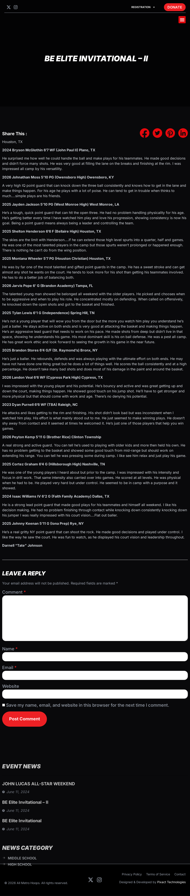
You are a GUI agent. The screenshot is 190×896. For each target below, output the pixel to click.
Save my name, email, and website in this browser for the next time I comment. (87, 705)
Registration (143, 7)
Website (10, 686)
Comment (14, 592)
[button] (182, 19)
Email (9, 667)
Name (10, 648)
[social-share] (144, 133)
